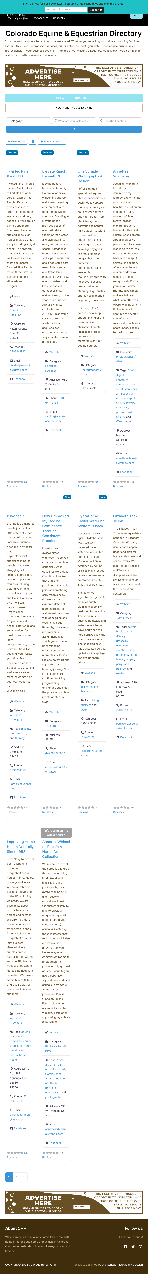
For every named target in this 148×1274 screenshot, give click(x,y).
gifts (131, 650)
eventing (121, 650)
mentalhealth (18, 733)
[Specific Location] (120, 120)
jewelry (130, 402)
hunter (120, 659)
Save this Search (52, 141)
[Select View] (33, 141)
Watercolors (123, 421)
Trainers (50, 725)
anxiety (25, 728)
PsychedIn (16, 516)
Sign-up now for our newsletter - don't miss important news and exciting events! (73, 3)
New (67, 497)
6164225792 (88, 737)
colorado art (57, 1069)
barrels (132, 626)
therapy (20, 738)
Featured (12, 152)
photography (53, 1097)
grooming (122, 654)
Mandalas (122, 407)
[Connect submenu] (64, 18)
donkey (120, 636)
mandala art (52, 1092)
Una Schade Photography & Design (90, 176)
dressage (122, 640)
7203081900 (124, 710)
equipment (123, 645)
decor (128, 631)
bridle (119, 631)
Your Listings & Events (74, 107)
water (84, 709)
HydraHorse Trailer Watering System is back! (91, 521)
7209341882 (18, 351)
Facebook (20, 378)
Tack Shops (123, 617)
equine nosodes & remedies (20, 1036)
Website (19, 296)
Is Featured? (16, 141)
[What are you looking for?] (74, 120)
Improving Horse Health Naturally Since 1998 (21, 847)
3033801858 (18, 770)
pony (119, 664)
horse (133, 654)
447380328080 (55, 753)
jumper (130, 659)
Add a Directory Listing (74, 97)
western (121, 673)
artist (53, 1064)
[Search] (74, 129)
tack (126, 664)
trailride (121, 668)
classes (121, 384)
